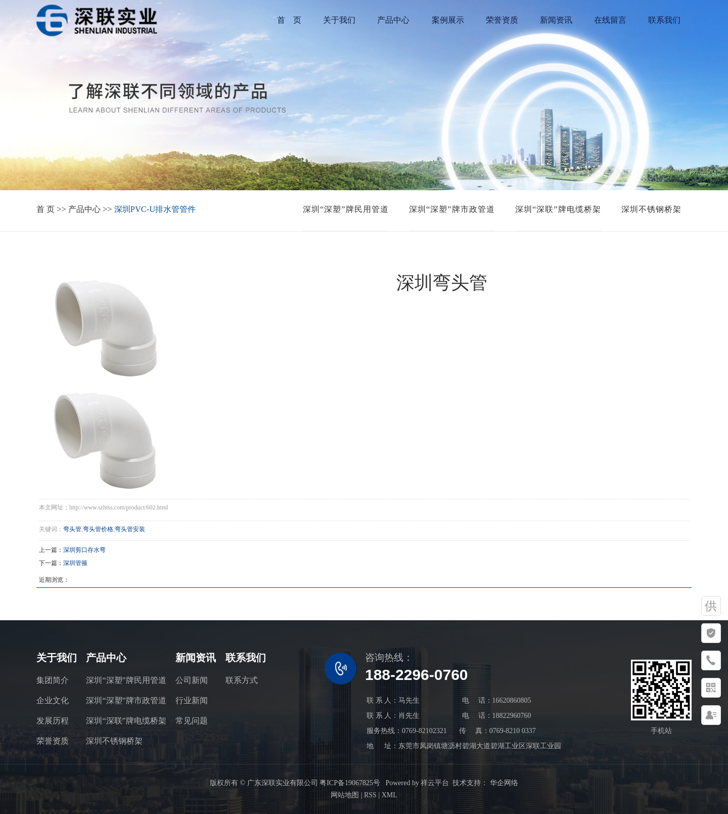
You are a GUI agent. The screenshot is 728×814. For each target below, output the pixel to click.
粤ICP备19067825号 (350, 783)
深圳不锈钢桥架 (651, 209)
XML (389, 795)
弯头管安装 (130, 529)
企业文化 (52, 700)
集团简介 (52, 680)
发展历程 (52, 720)
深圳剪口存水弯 (84, 549)
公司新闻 (191, 680)
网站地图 (345, 795)
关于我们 (339, 20)
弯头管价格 (98, 529)
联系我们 (664, 20)
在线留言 (610, 20)
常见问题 (191, 720)
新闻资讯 (556, 20)
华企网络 (503, 783)
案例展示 (448, 20)
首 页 (289, 20)
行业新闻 (191, 700)
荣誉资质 (502, 20)
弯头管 (72, 529)
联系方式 (241, 680)
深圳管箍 (75, 563)
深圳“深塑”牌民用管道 (346, 209)
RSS (370, 795)
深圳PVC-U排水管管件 (155, 209)
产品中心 (393, 20)
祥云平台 (435, 783)
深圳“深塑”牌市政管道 (452, 209)
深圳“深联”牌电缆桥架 (558, 209)
